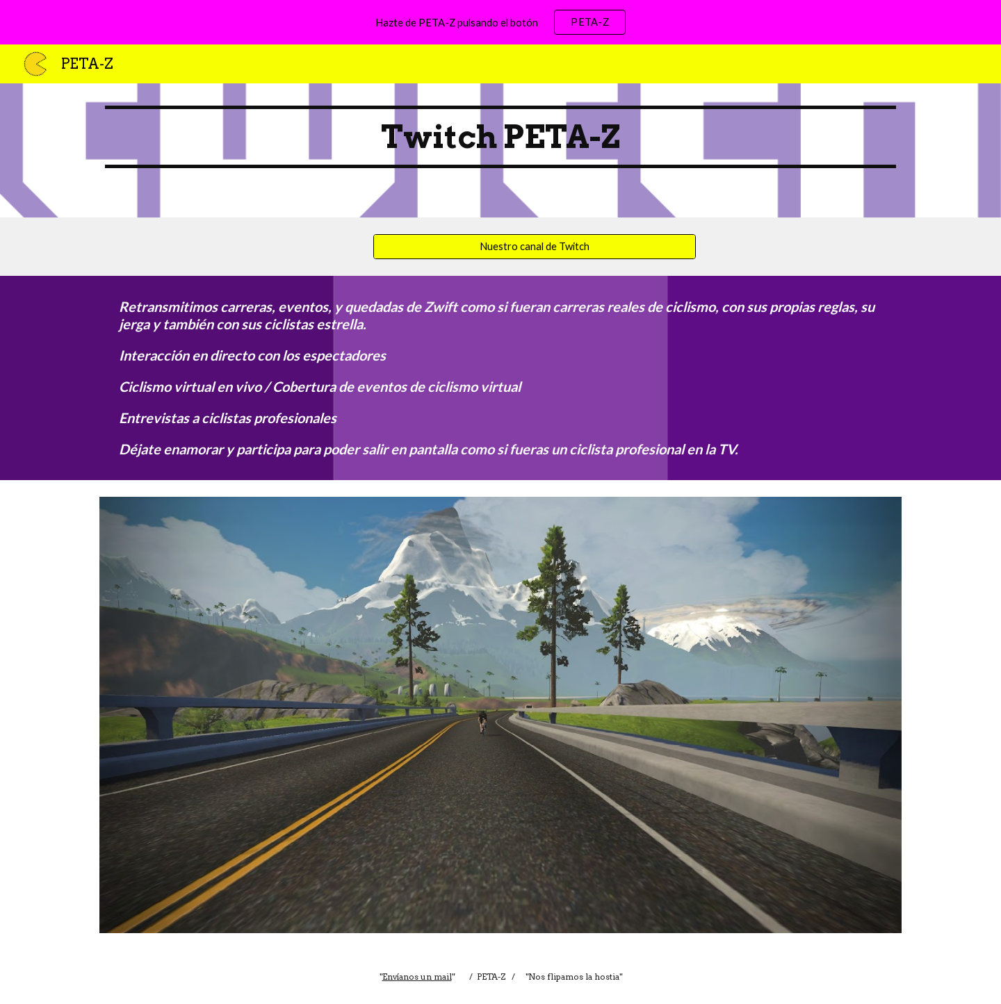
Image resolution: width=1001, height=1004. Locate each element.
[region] (500, 22)
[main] (500, 150)
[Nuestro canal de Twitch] (534, 247)
